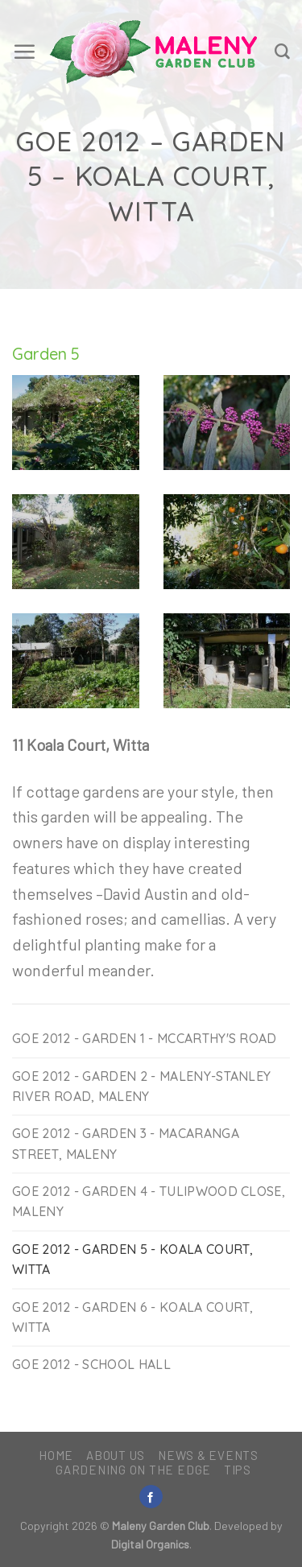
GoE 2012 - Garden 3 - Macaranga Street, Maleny (125, 1143)
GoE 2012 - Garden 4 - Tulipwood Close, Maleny (148, 1201)
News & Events (208, 1455)
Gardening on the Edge (133, 1469)
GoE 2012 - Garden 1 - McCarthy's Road (144, 1038)
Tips (237, 1469)
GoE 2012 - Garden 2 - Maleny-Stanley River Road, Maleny (141, 1086)
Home (56, 1455)
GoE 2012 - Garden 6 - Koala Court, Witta (133, 1317)
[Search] (282, 52)
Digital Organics (150, 1544)
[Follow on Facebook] (150, 1496)
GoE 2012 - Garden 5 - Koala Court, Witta (133, 1259)
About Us (115, 1455)
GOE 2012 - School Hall (91, 1364)
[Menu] (24, 51)
